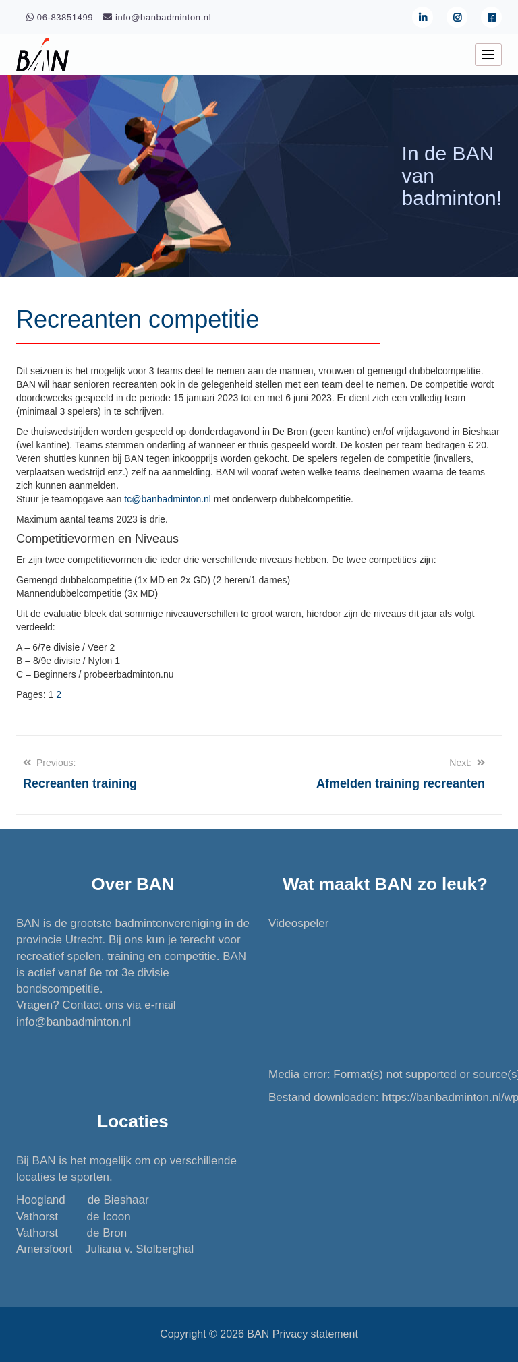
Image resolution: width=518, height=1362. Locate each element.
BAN (258, 1334)
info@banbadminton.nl (73, 1021)
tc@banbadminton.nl (167, 499)
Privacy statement (315, 1334)
